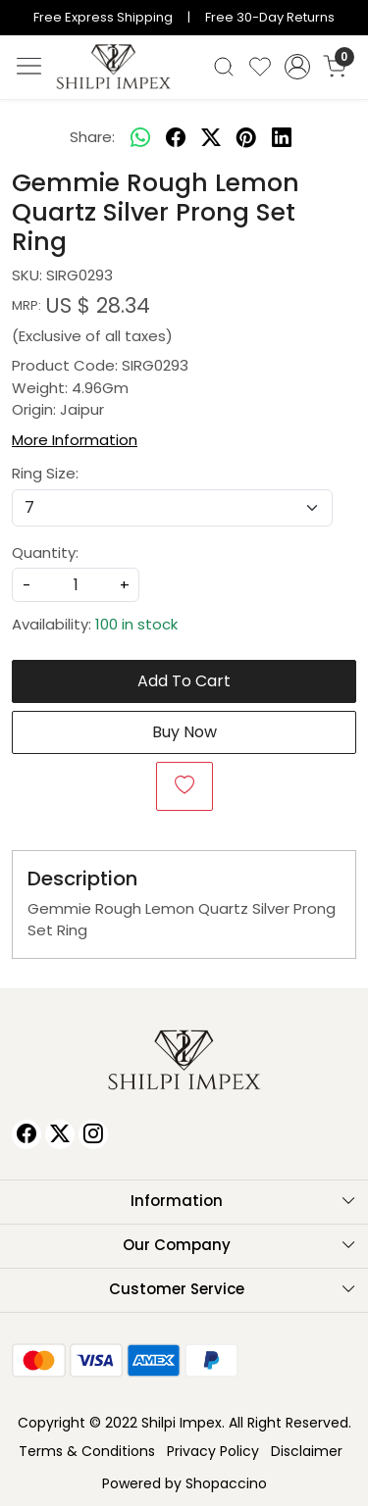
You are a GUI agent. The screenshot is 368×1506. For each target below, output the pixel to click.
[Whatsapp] (140, 138)
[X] (60, 1134)
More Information (74, 439)
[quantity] (75, 585)
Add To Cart (184, 681)
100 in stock (136, 624)
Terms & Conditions (87, 1451)
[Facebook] (26, 1134)
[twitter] (211, 138)
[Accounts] (297, 66)
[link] (224, 66)
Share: (92, 136)
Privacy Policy (213, 1451)
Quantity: (45, 552)
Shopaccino (226, 1483)
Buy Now (184, 732)
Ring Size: (45, 473)
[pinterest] (246, 138)
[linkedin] (281, 138)
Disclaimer (306, 1451)
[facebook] (175, 138)
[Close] (346, 22)
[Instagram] (93, 1134)
